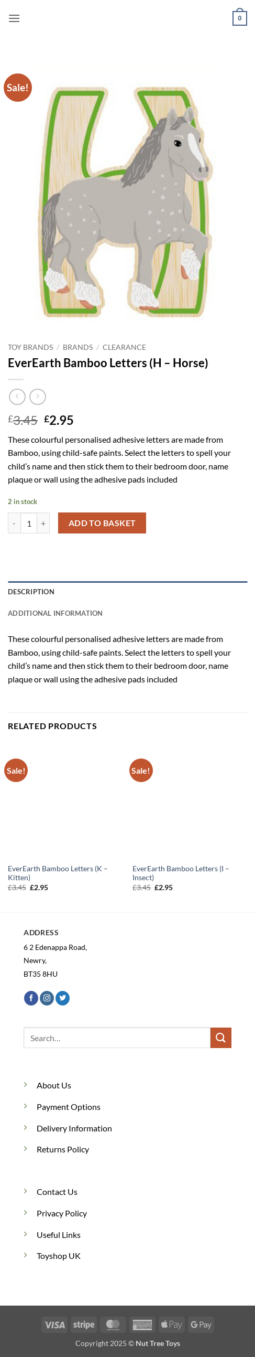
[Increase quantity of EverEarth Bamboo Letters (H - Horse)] (43, 522)
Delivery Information (74, 1128)
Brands (78, 347)
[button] (14, 18)
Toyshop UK (59, 1255)
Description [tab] (31, 591)
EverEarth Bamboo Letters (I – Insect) (180, 873)
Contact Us (57, 1191)
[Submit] (220, 1038)
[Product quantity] (28, 522)
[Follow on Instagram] (47, 998)
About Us (54, 1085)
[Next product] (17, 397)
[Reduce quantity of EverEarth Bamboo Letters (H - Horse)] (14, 522)
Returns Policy (63, 1149)
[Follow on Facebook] (31, 998)
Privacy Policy (62, 1213)
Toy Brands (30, 347)
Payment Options (69, 1107)
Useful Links (59, 1235)
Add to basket (102, 523)
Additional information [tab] (55, 613)
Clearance (124, 347)
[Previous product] (37, 397)
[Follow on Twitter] (63, 998)
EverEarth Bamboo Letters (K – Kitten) (58, 873)
